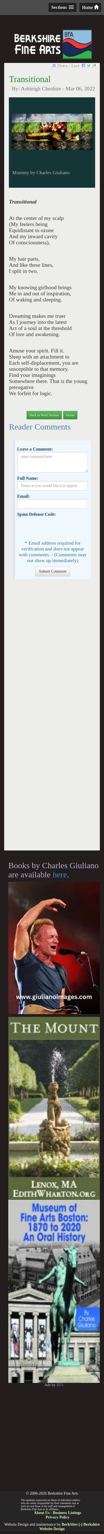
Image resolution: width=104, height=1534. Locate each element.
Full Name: (27, 478)
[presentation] (59, 528)
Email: (23, 496)
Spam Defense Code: (36, 514)
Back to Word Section (44, 415)
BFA (60, 1385)
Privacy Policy (58, 1517)
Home (90, 7)
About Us (41, 1513)
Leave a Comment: (35, 449)
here (60, 874)
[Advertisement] (52, 717)
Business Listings (67, 1513)
